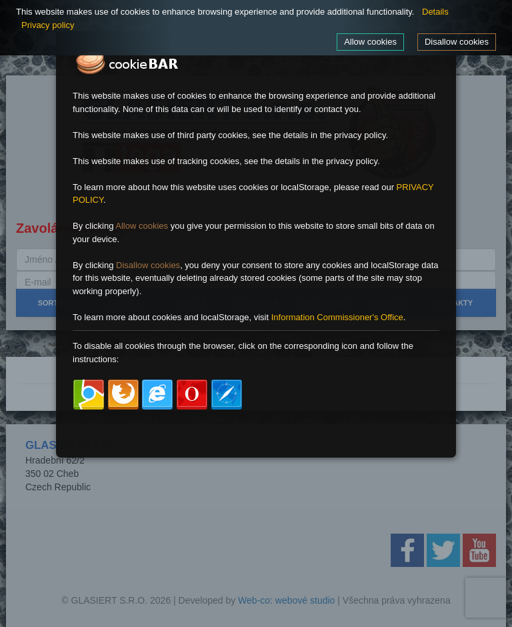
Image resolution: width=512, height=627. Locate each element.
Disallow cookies (457, 42)
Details (435, 12)
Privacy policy (47, 25)
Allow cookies (370, 42)
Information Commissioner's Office (337, 317)
